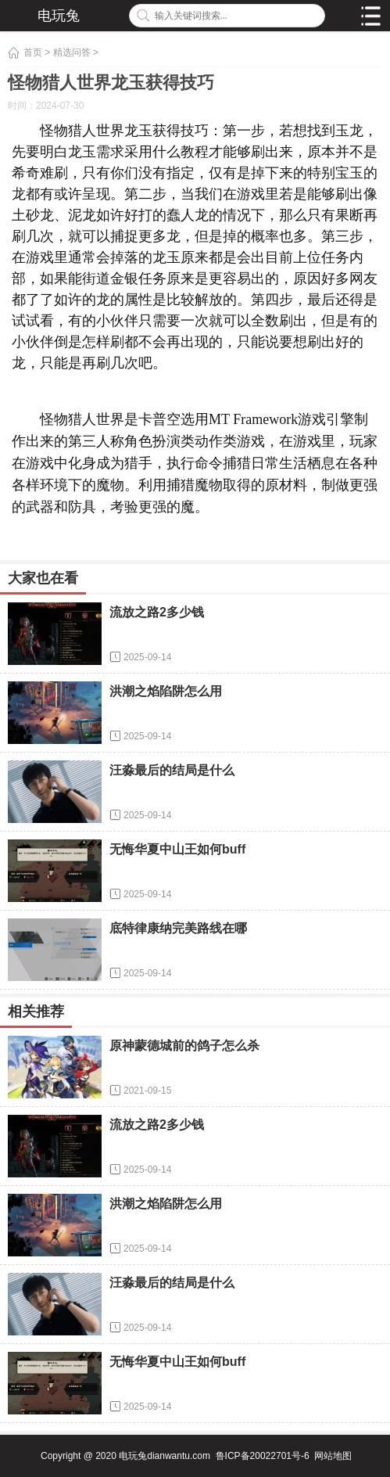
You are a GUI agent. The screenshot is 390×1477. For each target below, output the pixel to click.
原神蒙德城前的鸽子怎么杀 (184, 1045)
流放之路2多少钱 (156, 612)
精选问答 (72, 52)
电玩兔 (59, 15)
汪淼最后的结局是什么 (171, 770)
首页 (32, 52)
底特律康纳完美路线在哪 (178, 928)
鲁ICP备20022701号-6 (262, 1455)
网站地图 (333, 1455)
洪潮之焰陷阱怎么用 (165, 691)
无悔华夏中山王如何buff (177, 849)
